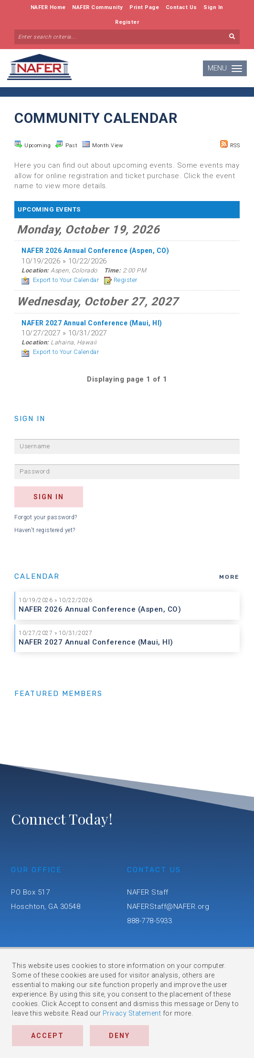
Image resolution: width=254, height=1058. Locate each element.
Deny (119, 1035)
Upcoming (32, 144)
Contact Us (181, 7)
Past (66, 144)
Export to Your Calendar (60, 279)
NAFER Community (97, 7)
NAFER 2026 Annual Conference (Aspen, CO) (100, 609)
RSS (230, 144)
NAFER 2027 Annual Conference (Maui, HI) (96, 642)
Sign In (213, 7)
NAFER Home (48, 7)
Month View (102, 144)
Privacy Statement (132, 1013)
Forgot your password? (45, 517)
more (229, 577)
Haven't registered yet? (44, 530)
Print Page (144, 7)
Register (127, 22)
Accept (47, 1035)
